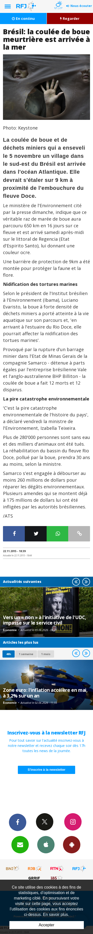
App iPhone (46, 844)
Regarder (69, 18)
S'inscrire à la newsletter (46, 769)
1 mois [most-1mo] (45, 654)
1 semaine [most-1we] (26, 654)
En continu (23, 18)
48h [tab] (8, 654)
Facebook (17, 822)
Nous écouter (81, 6)
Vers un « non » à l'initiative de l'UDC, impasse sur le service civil (44, 620)
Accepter (46, 925)
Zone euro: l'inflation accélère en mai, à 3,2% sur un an (45, 693)
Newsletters (20, 844)
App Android (71, 844)
